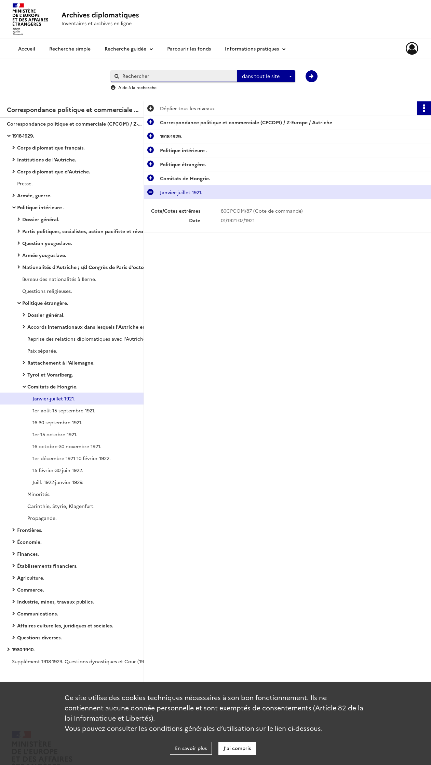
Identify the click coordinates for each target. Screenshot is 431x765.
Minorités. (39, 494)
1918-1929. (23, 135)
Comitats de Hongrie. (52, 386)
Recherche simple (70, 48)
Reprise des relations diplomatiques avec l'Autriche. (87, 338)
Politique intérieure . (41, 207)
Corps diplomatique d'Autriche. (53, 171)
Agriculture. (30, 577)
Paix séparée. (42, 350)
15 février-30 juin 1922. (57, 470)
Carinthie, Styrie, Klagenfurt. (61, 505)
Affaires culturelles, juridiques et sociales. (65, 625)
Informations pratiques (252, 48)
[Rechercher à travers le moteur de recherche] (177, 76)
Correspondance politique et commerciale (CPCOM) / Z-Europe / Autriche (75, 123)
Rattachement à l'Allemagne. (61, 362)
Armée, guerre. (34, 195)
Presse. (25, 183)
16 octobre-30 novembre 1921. (66, 446)
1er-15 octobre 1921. (54, 434)
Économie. (29, 541)
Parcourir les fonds (189, 48)
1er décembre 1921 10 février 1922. (71, 458)
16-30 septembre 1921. (57, 422)
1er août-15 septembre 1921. (63, 410)
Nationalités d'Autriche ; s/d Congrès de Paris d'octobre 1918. (90, 267)
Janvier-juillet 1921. (53, 398)
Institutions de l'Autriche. (46, 159)
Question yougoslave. (47, 243)
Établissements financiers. (47, 565)
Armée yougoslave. (44, 255)
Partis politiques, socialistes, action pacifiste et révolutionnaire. (90, 231)
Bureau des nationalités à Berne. (59, 278)
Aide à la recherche (137, 87)
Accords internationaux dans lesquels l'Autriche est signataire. (95, 326)
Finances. (28, 553)
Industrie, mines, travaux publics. (55, 601)
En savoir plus (191, 748)
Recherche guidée (125, 48)
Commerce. (30, 589)
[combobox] (266, 76)
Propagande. (42, 517)
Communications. (37, 613)
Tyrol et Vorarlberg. (50, 374)
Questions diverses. (39, 637)
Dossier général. (40, 219)
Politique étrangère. (45, 302)
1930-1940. (23, 649)
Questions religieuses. (47, 290)
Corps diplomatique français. (51, 147)
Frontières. (29, 529)
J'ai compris (237, 748)
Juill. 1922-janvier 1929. (57, 482)
